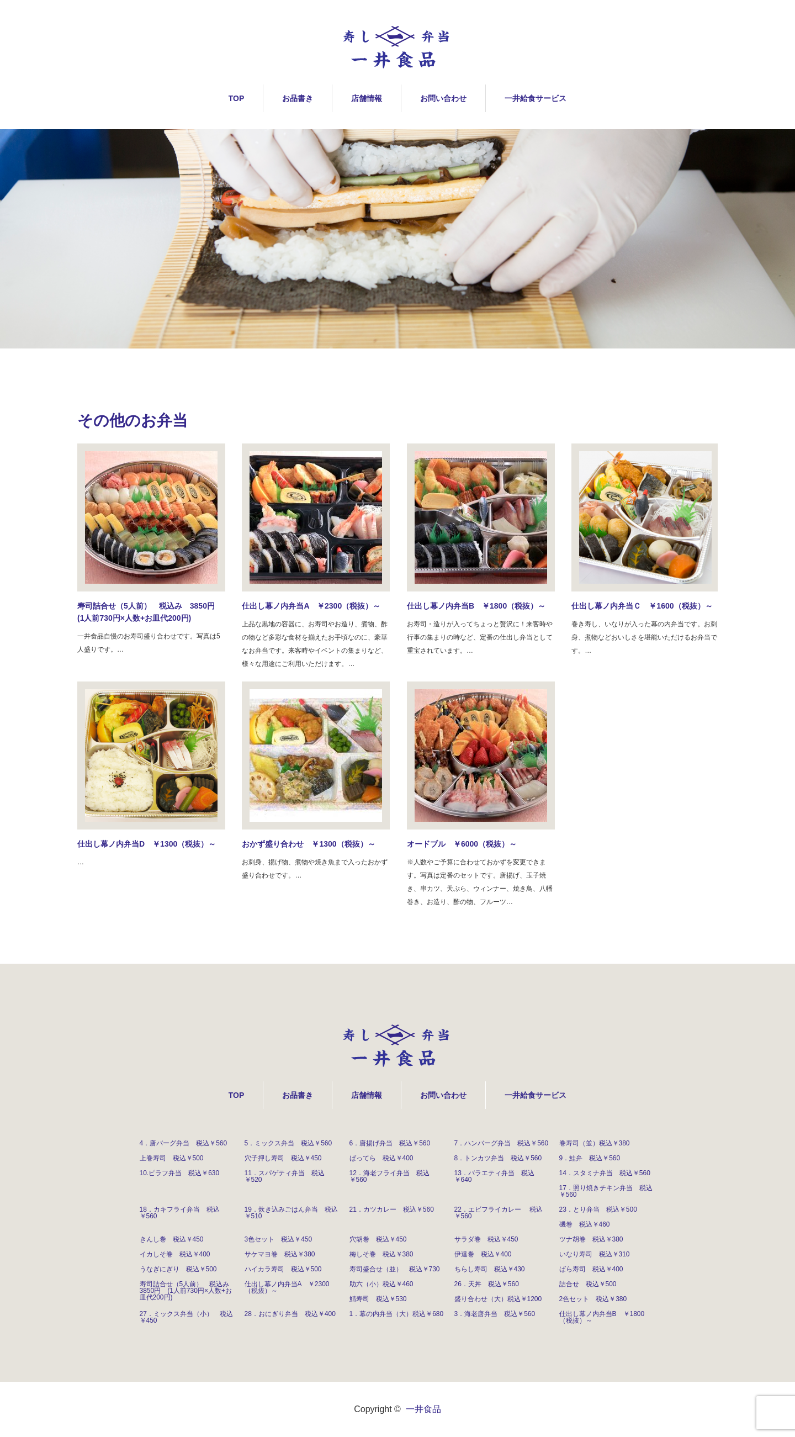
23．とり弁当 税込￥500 (598, 1209)
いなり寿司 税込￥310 (594, 1254)
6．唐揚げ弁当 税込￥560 (390, 1143)
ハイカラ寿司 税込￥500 (283, 1269)
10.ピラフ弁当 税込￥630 (180, 1173)
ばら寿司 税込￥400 (591, 1269)
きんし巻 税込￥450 (172, 1239)
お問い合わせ (443, 98)
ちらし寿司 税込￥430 (489, 1269)
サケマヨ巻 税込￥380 (280, 1254)
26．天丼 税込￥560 (486, 1284)
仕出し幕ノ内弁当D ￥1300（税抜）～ (146, 843)
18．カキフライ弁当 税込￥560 (180, 1212)
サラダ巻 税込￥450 (486, 1239)
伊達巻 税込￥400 (483, 1254)
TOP (237, 98)
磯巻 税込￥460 (584, 1224)
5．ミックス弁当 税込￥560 (288, 1143)
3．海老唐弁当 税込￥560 (495, 1314)
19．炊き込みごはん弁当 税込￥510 (291, 1212)
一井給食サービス (535, 98)
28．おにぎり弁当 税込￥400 (290, 1314)
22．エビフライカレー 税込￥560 (498, 1212)
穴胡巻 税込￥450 (378, 1239)
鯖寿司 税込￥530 (378, 1299)
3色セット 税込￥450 (278, 1239)
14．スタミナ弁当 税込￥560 (604, 1173)
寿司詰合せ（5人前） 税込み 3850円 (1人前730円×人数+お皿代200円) (149, 611)
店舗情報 (366, 98)
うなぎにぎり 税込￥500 (178, 1269)
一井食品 (423, 1409)
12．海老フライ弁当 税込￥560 (389, 1176)
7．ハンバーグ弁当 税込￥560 (501, 1143)
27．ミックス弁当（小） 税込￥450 (186, 1317)
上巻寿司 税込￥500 (172, 1158)
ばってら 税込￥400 (381, 1158)
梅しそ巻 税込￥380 (381, 1254)
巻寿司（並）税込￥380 (594, 1143)
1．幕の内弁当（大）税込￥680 (396, 1314)
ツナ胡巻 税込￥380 (591, 1239)
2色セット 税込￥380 (593, 1299)
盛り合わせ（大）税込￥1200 (498, 1299)
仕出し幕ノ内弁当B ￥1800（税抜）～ (476, 605)
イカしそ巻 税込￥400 (175, 1254)
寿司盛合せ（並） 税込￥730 (394, 1269)
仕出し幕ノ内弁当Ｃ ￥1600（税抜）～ (641, 605)
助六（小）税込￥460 (381, 1284)
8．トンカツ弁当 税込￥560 (498, 1158)
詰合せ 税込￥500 (588, 1284)
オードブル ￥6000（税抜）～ (462, 843)
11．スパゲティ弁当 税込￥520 (285, 1176)
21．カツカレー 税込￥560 (391, 1209)
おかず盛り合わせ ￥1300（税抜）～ (308, 843)
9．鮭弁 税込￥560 (590, 1158)
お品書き (297, 98)
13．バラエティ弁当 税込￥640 (494, 1176)
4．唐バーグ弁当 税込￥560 (183, 1143)
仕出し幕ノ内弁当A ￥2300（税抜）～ (311, 605)
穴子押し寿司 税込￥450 (283, 1158)
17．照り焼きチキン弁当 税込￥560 (606, 1191)
